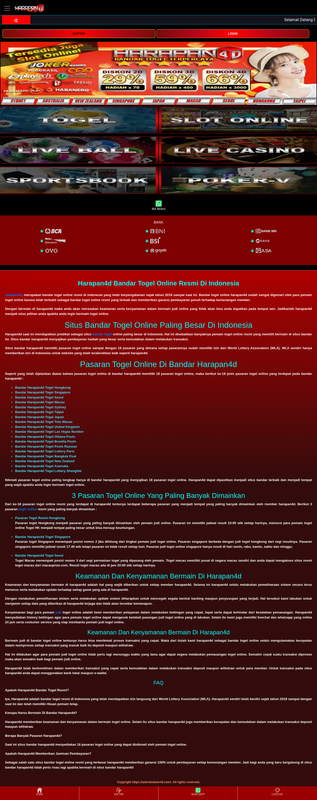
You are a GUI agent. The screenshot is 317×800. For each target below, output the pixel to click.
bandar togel (102, 334)
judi (58, 612)
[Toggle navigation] (7, 8)
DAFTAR (79, 33)
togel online (27, 509)
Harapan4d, (14, 295)
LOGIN (232, 33)
